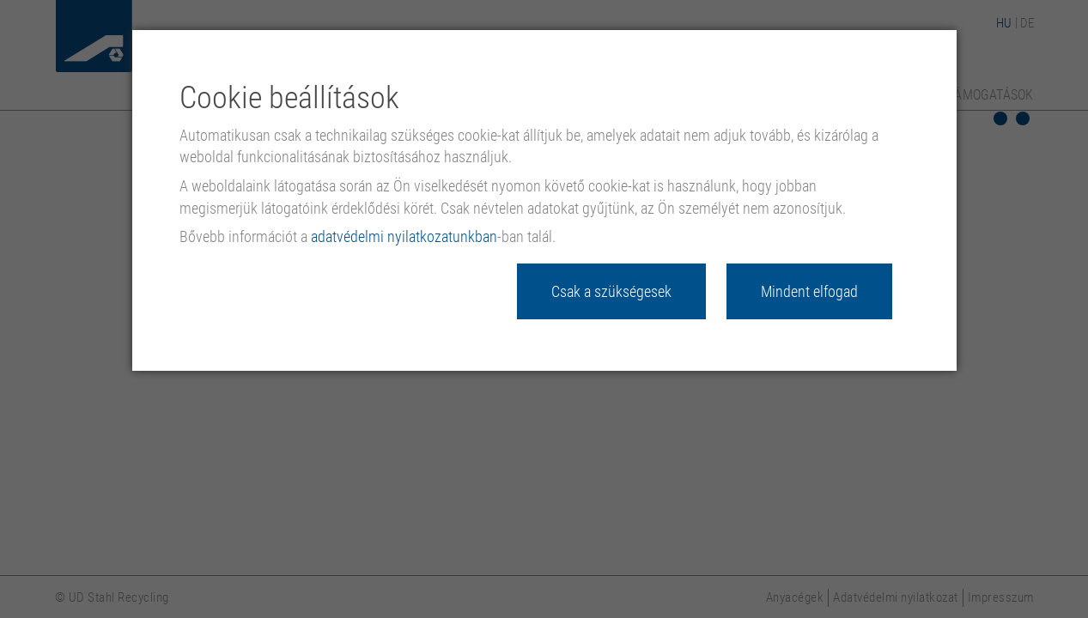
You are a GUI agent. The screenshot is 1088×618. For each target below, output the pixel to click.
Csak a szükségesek (611, 291)
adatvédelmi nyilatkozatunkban (404, 236)
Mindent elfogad (809, 291)
